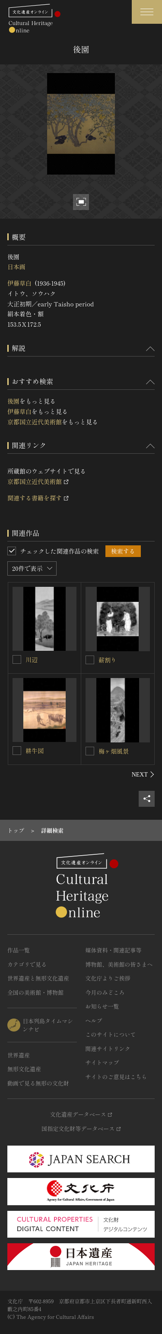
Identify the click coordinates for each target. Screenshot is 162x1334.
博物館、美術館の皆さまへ (119, 964)
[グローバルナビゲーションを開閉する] (147, 12)
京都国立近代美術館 (34, 421)
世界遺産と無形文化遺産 (38, 978)
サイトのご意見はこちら (116, 1077)
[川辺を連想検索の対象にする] (17, 659)
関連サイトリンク (108, 1048)
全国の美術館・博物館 (35, 992)
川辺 (31, 659)
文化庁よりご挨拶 (108, 978)
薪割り (107, 660)
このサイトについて (111, 1034)
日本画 (16, 266)
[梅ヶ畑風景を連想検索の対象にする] (90, 751)
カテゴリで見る (27, 964)
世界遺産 (18, 1055)
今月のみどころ (105, 992)
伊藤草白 (19, 283)
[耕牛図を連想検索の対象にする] (17, 750)
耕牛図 (34, 750)
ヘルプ (94, 1020)
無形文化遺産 (24, 1069)
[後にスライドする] (143, 774)
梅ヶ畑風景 (113, 751)
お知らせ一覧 (102, 1006)
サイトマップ (102, 1062)
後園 (13, 401)
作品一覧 (18, 950)
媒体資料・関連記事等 (114, 950)
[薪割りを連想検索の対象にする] (90, 660)
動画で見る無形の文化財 (38, 1083)
